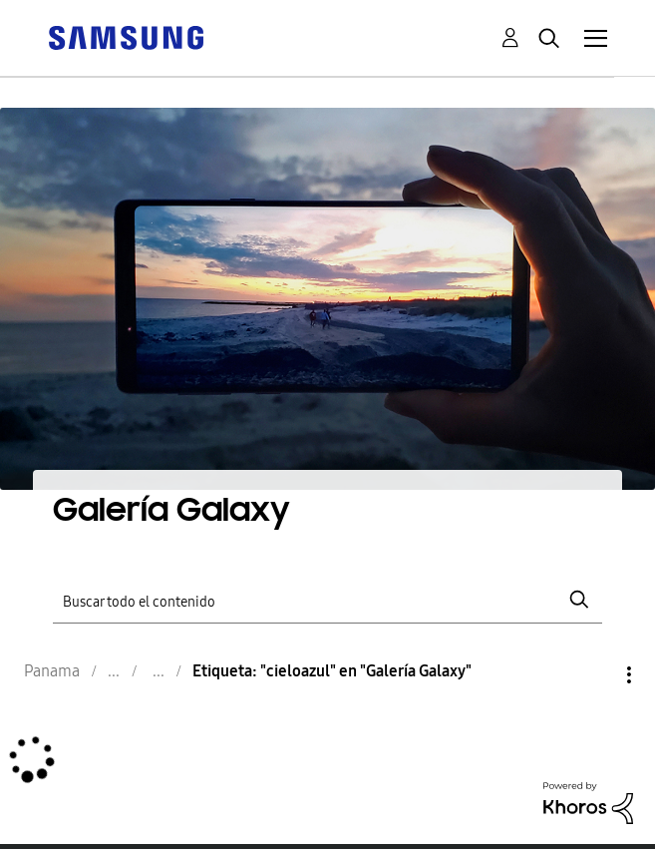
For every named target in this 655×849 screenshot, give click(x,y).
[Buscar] (327, 600)
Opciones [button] (595, 674)
